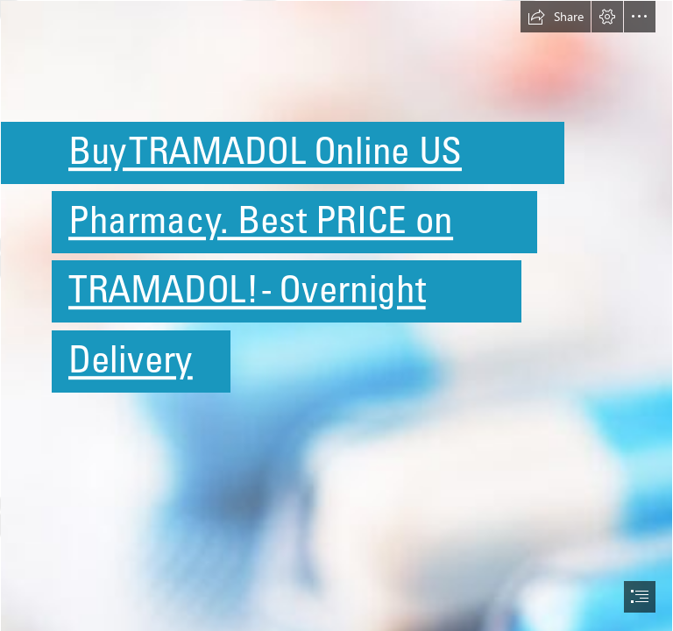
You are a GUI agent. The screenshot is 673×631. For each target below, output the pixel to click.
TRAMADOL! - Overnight (247, 289)
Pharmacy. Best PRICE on (260, 219)
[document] (336, 315)
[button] (556, 16)
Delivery (130, 359)
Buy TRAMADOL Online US (265, 150)
